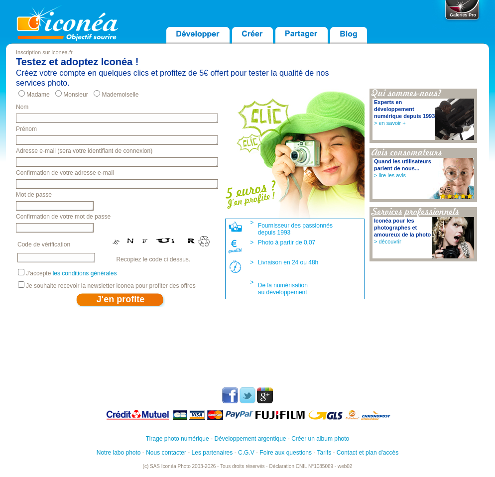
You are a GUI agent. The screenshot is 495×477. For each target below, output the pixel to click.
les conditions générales (85, 273)
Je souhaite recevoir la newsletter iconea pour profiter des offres (111, 285)
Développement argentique (250, 438)
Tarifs (324, 452)
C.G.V (246, 452)
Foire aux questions (285, 452)
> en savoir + (390, 123)
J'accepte (71, 273)
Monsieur (75, 94)
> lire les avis (390, 175)
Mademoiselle (120, 94)
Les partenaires (212, 452)
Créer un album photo (320, 438)
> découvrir (387, 241)
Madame (38, 94)
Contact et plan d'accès (367, 452)
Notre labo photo (119, 452)
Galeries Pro (463, 14)
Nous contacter (166, 452)
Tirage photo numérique (177, 438)
